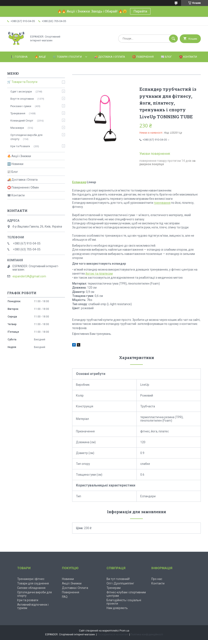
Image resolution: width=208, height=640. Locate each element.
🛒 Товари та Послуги (22, 82)
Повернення (70, 592)
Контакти (157, 583)
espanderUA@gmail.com (29, 276)
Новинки (68, 579)
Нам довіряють (117, 608)
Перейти (140, 11)
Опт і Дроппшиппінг (120, 583)
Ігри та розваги (27, 600)
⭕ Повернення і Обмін (23, 187)
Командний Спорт (21, 120)
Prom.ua (124, 630)
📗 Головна (19, 56)
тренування (162, 202)
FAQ (64, 596)
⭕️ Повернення (143, 56)
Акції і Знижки (72, 583)
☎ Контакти (16, 195)
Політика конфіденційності (147, 634)
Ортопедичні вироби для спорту (26, 136)
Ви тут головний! (118, 579)
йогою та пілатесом (99, 273)
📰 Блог (166, 56)
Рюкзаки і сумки (20, 106)
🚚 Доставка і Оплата (109, 56)
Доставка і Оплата (75, 588)
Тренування (17, 113)
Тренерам (114, 588)
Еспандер (79, 182)
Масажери (17, 127)
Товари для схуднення (33, 583)
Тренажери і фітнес (30, 579)
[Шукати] (173, 39)
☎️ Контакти (188, 56)
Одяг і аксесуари (21, 91)
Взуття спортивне (22, 98)
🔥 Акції (40, 56)
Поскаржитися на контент (113, 634)
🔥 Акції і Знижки (19, 156)
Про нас (156, 579)
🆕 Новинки (15, 164)
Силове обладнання (31, 588)
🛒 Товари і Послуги (67, 56)
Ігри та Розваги (20, 146)
